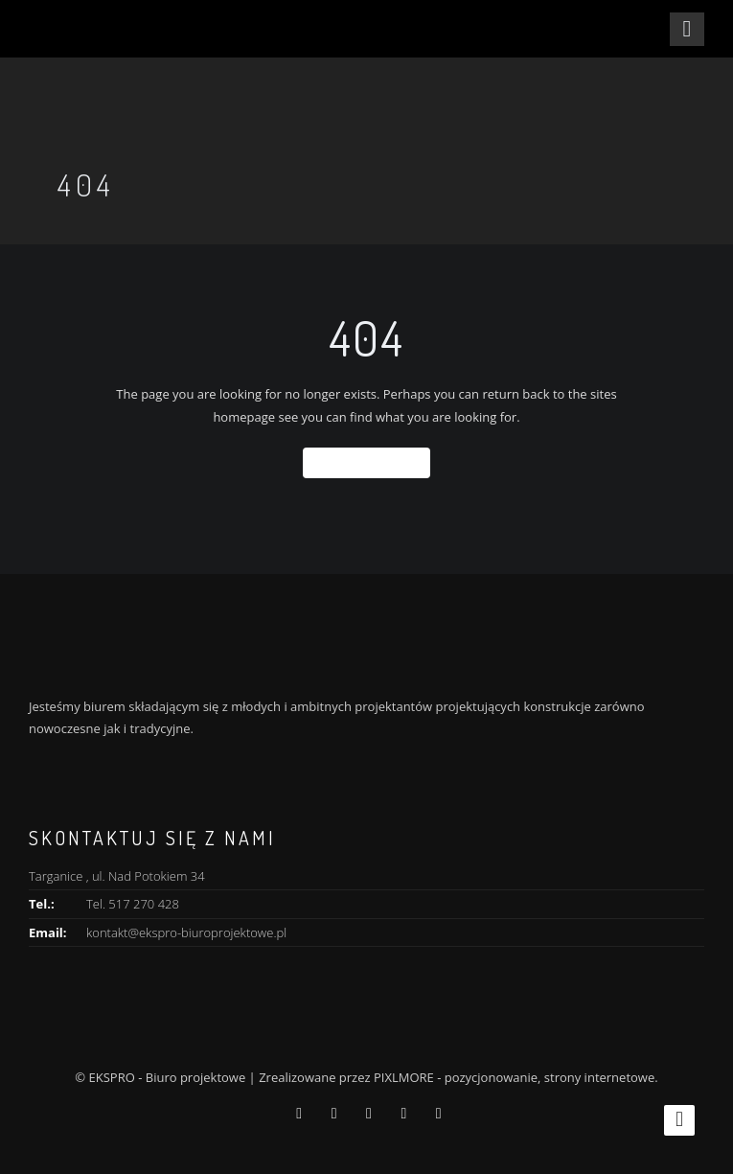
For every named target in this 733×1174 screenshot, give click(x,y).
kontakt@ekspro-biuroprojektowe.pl (186, 932)
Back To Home (366, 462)
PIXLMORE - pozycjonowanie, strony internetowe (514, 1077)
